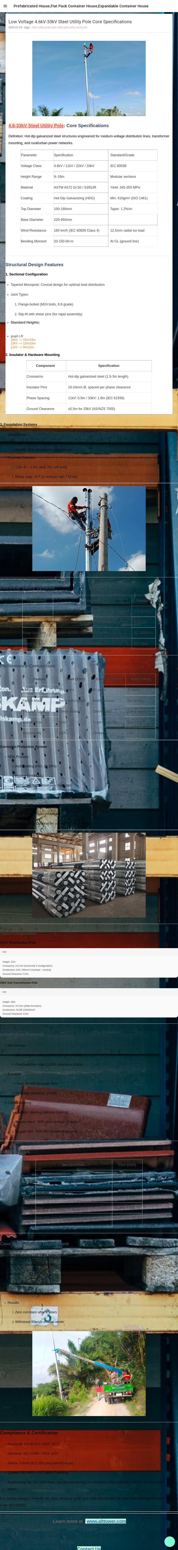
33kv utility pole (41, 28)
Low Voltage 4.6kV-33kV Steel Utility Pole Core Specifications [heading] (70, 23)
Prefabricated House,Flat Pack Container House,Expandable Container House (82, 6)
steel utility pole (60, 28)
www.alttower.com (106, 1522)
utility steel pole (78, 28)
